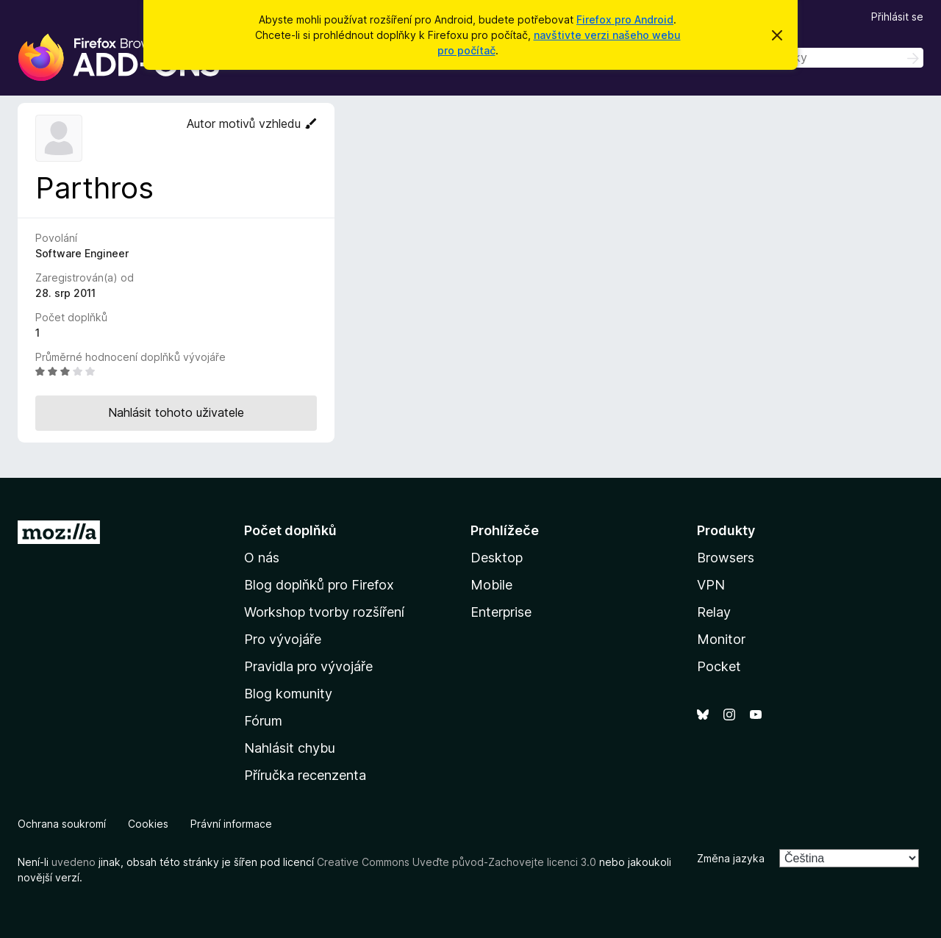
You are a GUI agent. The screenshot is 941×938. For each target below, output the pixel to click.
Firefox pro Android (624, 19)
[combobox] (819, 58)
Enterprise (501, 612)
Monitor (721, 639)
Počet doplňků (290, 530)
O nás (261, 557)
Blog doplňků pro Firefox (319, 584)
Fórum (263, 720)
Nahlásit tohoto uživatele (176, 412)
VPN (711, 584)
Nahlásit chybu (289, 748)
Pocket (719, 666)
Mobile (491, 584)
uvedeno (75, 862)
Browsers (725, 557)
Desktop (496, 557)
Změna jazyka (731, 858)
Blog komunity (288, 693)
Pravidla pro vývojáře (308, 666)
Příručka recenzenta (305, 775)
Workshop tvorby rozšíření (324, 612)
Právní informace (231, 823)
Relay (714, 612)
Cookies (148, 823)
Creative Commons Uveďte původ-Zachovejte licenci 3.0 (456, 862)
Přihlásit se (897, 16)
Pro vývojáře (282, 639)
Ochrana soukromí (62, 823)
